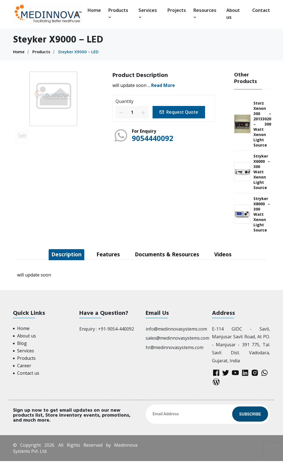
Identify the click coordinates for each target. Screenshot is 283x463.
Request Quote (179, 112)
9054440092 (154, 138)
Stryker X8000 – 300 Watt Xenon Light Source (261, 214)
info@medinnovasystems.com (176, 329)
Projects (176, 10)
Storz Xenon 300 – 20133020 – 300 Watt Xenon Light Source (262, 124)
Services (147, 13)
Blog (22, 343)
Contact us (28, 373)
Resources (204, 13)
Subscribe (250, 416)
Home (94, 10)
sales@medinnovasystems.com (177, 338)
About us (233, 13)
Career (24, 366)
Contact (261, 10)
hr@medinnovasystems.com (174, 348)
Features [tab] (107, 254)
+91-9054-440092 (116, 329)
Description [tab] (63, 254)
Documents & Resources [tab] (169, 254)
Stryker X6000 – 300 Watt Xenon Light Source (261, 171)
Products (118, 13)
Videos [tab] (227, 254)
